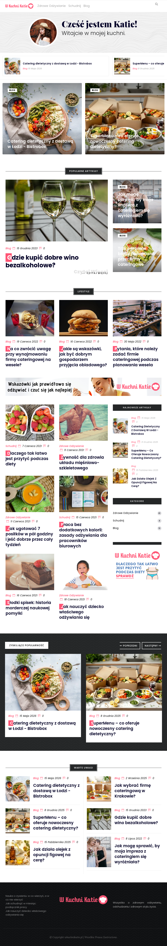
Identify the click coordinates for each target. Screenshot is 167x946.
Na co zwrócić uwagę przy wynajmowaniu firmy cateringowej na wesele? (28, 357)
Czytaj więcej (97, 273)
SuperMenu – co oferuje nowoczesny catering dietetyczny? (114, 141)
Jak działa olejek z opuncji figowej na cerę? (144, 482)
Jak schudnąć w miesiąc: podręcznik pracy (21, 905)
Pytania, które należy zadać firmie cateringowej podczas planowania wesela (135, 357)
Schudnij (74, 6)
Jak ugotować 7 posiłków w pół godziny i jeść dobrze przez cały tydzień (29, 536)
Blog (87, 6)
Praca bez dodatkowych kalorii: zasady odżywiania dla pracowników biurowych (83, 535)
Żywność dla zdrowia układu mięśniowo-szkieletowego (81, 463)
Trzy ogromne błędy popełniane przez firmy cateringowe (136, 256)
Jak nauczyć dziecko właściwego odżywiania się (81, 612)
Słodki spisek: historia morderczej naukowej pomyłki (28, 608)
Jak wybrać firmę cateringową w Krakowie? (133, 791)
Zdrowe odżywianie (51, 6)
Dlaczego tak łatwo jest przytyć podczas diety (27, 458)
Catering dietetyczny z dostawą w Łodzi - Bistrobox (57, 63)
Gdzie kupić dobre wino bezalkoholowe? (42, 261)
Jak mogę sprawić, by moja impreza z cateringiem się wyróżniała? (135, 204)
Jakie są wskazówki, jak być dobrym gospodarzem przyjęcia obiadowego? (83, 357)
